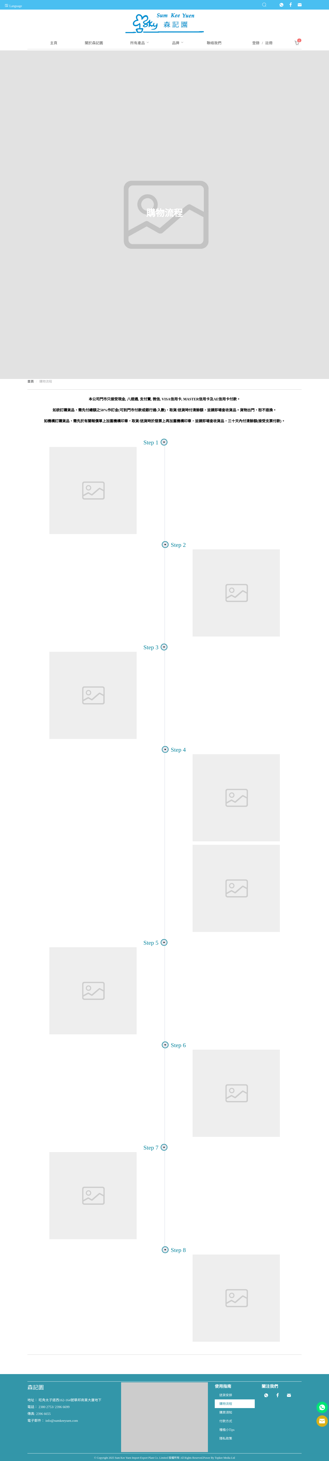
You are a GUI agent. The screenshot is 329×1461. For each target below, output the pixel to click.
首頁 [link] (30, 381)
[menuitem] (53, 43)
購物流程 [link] (45, 381)
